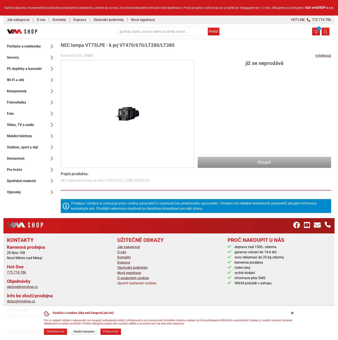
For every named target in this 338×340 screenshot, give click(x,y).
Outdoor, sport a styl (31, 147)
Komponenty (31, 91)
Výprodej (31, 192)
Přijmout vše (110, 331)
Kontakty (59, 20)
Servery (31, 57)
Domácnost (31, 158)
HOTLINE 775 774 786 (311, 20)
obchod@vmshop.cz (22, 287)
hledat (213, 31)
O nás (41, 20)
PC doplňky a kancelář (31, 69)
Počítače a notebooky (31, 46)
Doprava (79, 20)
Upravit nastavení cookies (136, 283)
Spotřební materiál (31, 181)
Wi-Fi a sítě (31, 80)
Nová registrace (143, 20)
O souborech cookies (133, 278)
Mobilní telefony (31, 136)
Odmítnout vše (55, 331)
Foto (31, 114)
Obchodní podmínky (108, 20)
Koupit (264, 162)
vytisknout (323, 56)
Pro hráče (31, 170)
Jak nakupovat (18, 20)
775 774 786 (16, 272)
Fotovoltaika (31, 102)
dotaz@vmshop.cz (21, 301)
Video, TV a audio (31, 125)
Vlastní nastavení (83, 331)
